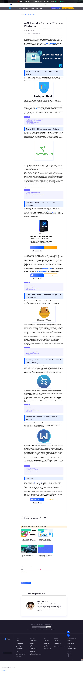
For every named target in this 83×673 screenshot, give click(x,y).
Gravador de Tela (47, 648)
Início (22, 14)
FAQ (41, 8)
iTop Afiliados (70, 646)
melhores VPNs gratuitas (50, 43)
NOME (22, 569)
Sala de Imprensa (70, 643)
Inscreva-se (49, 627)
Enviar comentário (26, 582)
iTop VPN (54, 212)
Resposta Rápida (47, 649)
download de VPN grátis (47, 268)
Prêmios (69, 645)
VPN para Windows (31, 14)
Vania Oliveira (27, 33)
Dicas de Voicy (47, 646)
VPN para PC (32, 643)
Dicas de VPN (40, 530)
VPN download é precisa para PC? (38, 187)
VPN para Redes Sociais (25, 530)
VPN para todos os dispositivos (35, 654)
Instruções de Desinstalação (59, 646)
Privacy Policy (12, 668)
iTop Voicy (18, 645)
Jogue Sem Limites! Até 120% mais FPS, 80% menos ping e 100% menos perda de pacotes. (41, 1)
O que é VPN (46, 640)
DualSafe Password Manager (21, 653)
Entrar (71, 4)
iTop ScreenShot (19, 646)
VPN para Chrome (33, 648)
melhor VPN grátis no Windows (48, 211)
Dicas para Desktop (47, 645)
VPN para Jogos (24, 546)
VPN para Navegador (34, 653)
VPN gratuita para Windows (37, 482)
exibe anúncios (38, 108)
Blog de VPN (46, 643)
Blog (37, 8)
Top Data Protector (19, 649)
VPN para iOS (32, 645)
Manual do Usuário (57, 643)
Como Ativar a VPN (58, 645)
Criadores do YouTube (71, 648)
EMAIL (39, 569)
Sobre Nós (69, 640)
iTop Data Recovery (19, 648)
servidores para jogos (41, 271)
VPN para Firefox (33, 649)
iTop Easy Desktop (19, 643)
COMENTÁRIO (24, 572)
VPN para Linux (32, 651)
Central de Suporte (57, 640)
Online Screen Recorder (20, 654)
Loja (56, 4)
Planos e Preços (19, 656)
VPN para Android (33, 646)
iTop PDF (17, 651)
